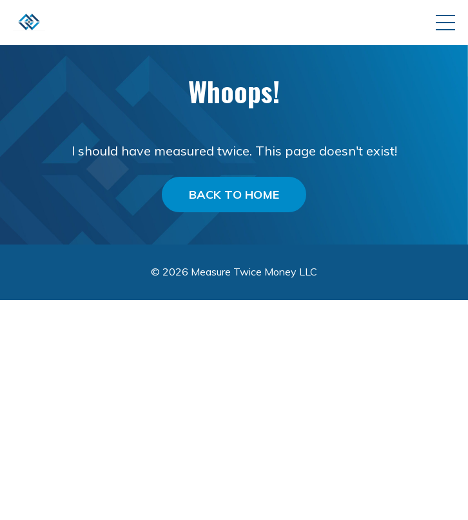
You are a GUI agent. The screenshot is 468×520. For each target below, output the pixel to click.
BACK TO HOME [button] (234, 194)
